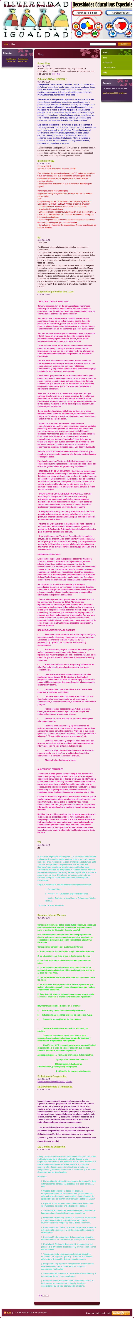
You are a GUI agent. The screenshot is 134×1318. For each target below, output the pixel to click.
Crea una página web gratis (98, 1313)
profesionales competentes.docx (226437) (54, 1082)
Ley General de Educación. (51, 1146)
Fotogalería (107, 63)
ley (39, 237)
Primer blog (43, 63)
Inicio (6, 44)
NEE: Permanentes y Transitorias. (55, 1086)
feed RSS (56, 74)
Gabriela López (23, 59)
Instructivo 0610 (45, 161)
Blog (105, 72)
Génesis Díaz (11, 61)
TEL (39, 842)
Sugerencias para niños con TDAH (55, 291)
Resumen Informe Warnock (51, 915)
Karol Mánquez (11, 59)
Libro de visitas (109, 67)
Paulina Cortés (22, 61)
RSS (9, 1312)
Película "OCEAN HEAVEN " (52, 79)
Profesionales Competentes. (52, 1076)
